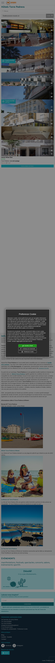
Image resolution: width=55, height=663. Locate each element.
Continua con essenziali (27, 348)
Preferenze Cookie (27, 352)
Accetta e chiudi (27, 345)
